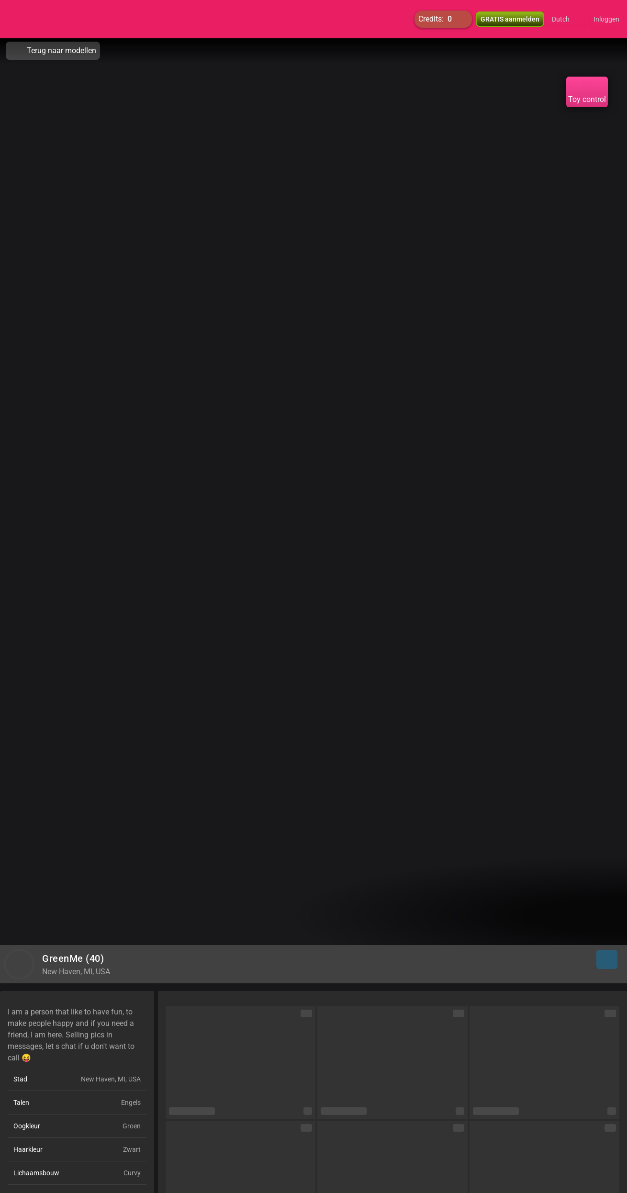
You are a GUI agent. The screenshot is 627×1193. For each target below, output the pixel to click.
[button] (567, 19)
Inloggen (606, 19)
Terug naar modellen (53, 50)
